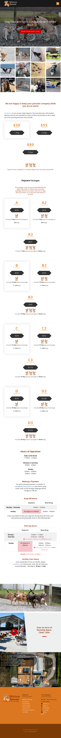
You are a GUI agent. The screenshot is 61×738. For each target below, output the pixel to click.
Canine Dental (25, 708)
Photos (45, 712)
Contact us (8, 113)
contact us (17, 564)
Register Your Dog (27, 699)
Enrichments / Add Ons (28, 710)
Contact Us (46, 703)
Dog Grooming (26, 706)
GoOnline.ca (32, 731)
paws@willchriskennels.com (24, 486)
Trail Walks (25, 712)
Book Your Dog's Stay (30, 31)
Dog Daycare (25, 701)
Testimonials (46, 708)
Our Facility (46, 710)
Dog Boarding (26, 703)
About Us (45, 706)
